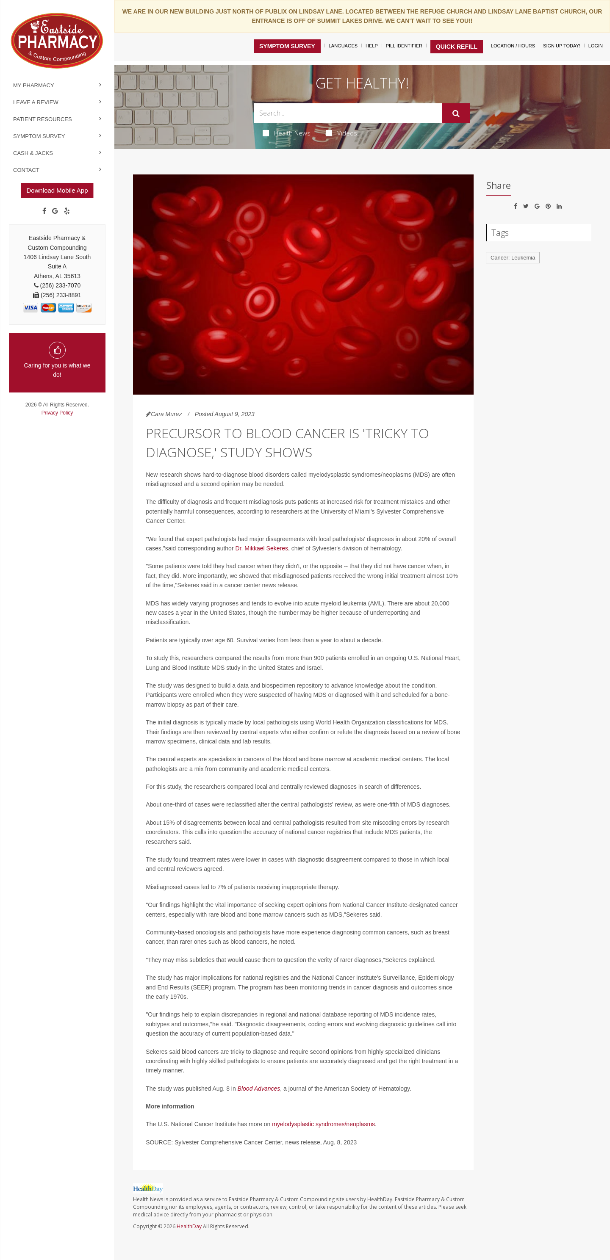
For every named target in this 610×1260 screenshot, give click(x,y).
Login (595, 45)
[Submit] (456, 113)
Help (372, 45)
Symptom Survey (39, 136)
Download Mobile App (57, 190)
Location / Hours (513, 45)
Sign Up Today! (561, 45)
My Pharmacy (33, 85)
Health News (287, 133)
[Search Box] (348, 113)
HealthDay (189, 1226)
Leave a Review (35, 102)
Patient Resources (42, 119)
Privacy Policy (57, 413)
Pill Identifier (404, 45)
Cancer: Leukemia (513, 257)
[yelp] (67, 211)
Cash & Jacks (33, 153)
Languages (343, 45)
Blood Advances (259, 1088)
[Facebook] (44, 211)
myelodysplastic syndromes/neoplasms (323, 1124)
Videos (341, 133)
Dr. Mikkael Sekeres (261, 548)
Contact (26, 170)
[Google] (55, 211)
